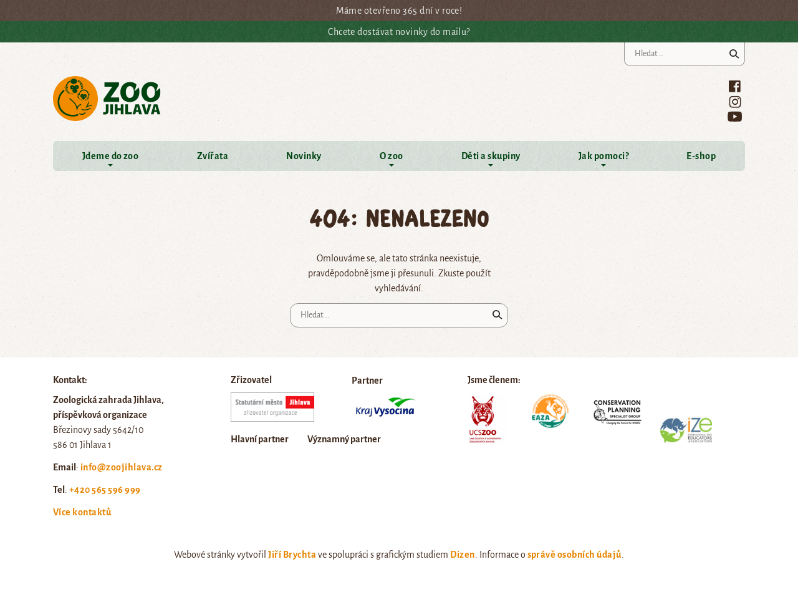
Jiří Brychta (292, 555)
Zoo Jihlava (107, 99)
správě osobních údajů (574, 555)
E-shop (701, 156)
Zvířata (212, 156)
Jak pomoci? (603, 156)
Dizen (462, 555)
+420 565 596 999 (105, 490)
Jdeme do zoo (110, 156)
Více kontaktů (82, 512)
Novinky (303, 156)
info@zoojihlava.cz (121, 467)
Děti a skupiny (491, 156)
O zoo (391, 156)
